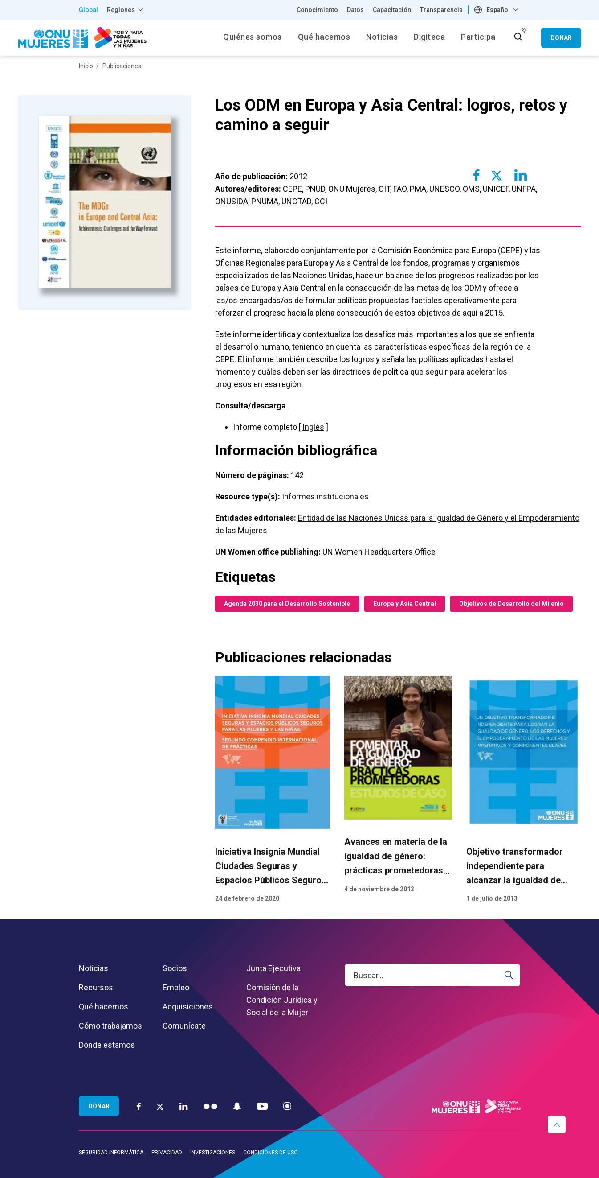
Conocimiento (317, 9)
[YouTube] (262, 1106)
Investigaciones (212, 1152)
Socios (175, 968)
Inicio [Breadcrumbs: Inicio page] (86, 66)
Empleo (176, 987)
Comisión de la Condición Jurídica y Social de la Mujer (282, 1000)
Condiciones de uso (270, 1152)
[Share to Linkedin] (520, 175)
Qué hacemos (103, 1006)
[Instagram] (287, 1106)
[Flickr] (210, 1106)
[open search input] (518, 36)
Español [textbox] (498, 9)
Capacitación (392, 9)
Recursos (96, 987)
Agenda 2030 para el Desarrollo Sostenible (287, 603)
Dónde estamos (107, 1045)
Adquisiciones (188, 1006)
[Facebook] (139, 1106)
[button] (557, 1124)
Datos (355, 9)
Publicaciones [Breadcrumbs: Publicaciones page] (121, 66)
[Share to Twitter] (496, 175)
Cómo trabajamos (110, 1025)
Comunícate (184, 1025)
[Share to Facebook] (477, 175)
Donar (561, 37)
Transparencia (441, 9)
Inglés (313, 427)
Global (88, 9)
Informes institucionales (325, 496)
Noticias (93, 968)
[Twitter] (160, 1106)
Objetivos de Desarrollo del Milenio (511, 603)
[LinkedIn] (183, 1106)
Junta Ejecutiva (273, 968)
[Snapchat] (237, 1106)
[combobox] (497, 9)
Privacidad (166, 1152)
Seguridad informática (111, 1152)
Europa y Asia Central (404, 603)
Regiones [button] (121, 9)
